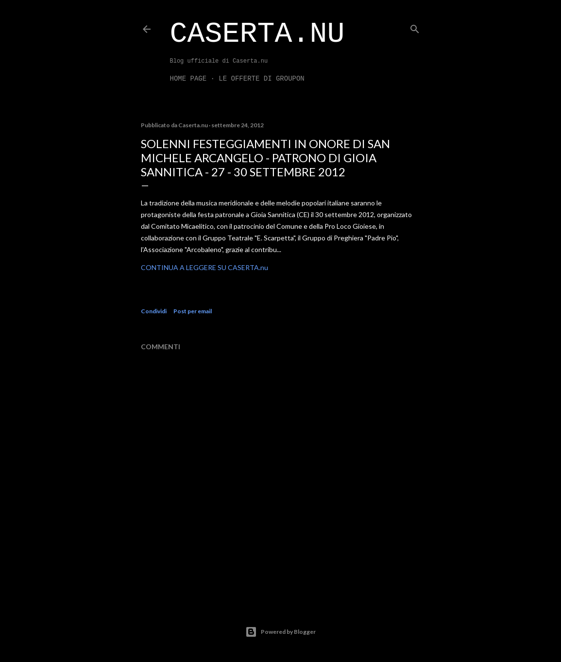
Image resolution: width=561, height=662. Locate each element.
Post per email (192, 311)
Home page (188, 79)
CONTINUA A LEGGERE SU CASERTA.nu (204, 267)
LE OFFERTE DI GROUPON (261, 79)
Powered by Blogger (280, 632)
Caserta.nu (257, 34)
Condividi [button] (154, 311)
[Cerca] (415, 26)
